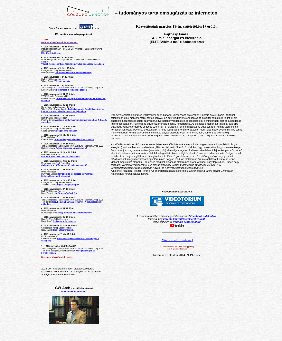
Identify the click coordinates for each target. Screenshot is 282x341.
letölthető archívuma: (74, 291)
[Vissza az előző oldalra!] (177, 240)
